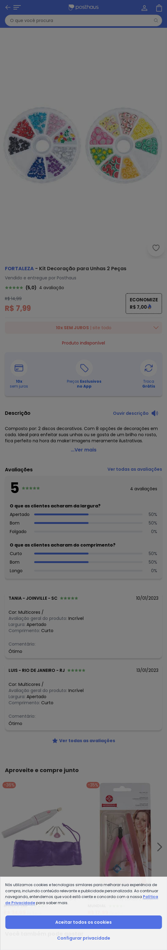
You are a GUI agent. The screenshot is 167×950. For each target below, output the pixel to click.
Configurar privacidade (83, 938)
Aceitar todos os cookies (83, 922)
